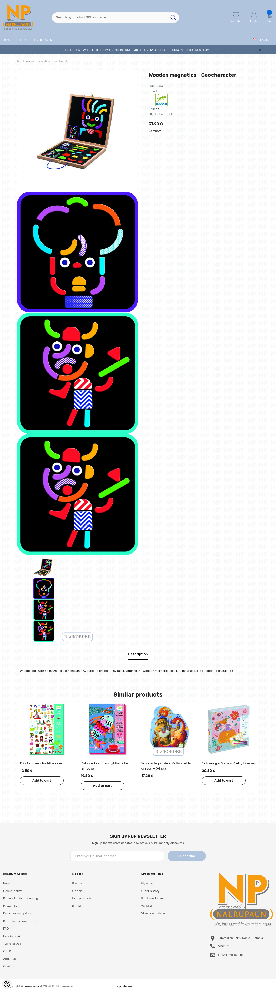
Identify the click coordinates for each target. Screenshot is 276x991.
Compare (155, 131)
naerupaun (31, 986)
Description (138, 654)
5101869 (223, 946)
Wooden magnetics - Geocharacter (48, 61)
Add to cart (41, 780)
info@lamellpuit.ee (230, 955)
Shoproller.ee (123, 986)
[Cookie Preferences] (7, 984)
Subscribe (186, 856)
